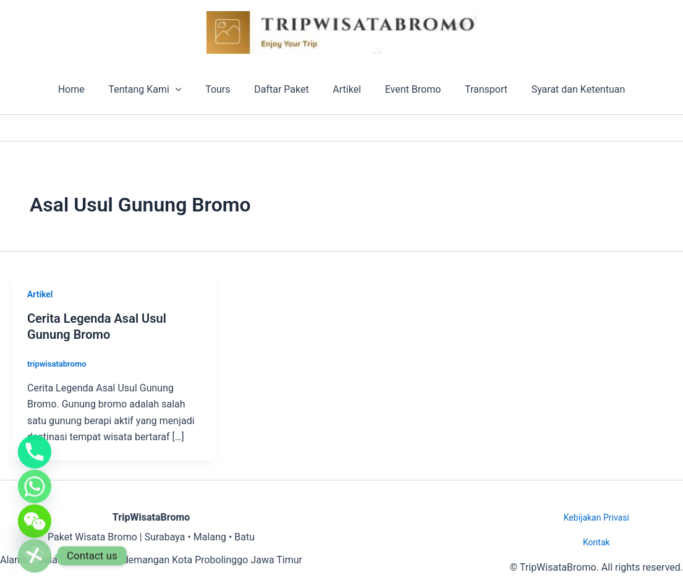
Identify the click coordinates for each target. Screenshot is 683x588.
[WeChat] (34, 517)
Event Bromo (407, 89)
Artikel (345, 89)
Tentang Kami (155, 89)
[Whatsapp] (34, 479)
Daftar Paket (284, 89)
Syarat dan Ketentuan (564, 89)
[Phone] (34, 441)
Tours (223, 89)
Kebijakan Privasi (596, 517)
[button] (186, 89)
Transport (475, 89)
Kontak (596, 542)
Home (85, 89)
